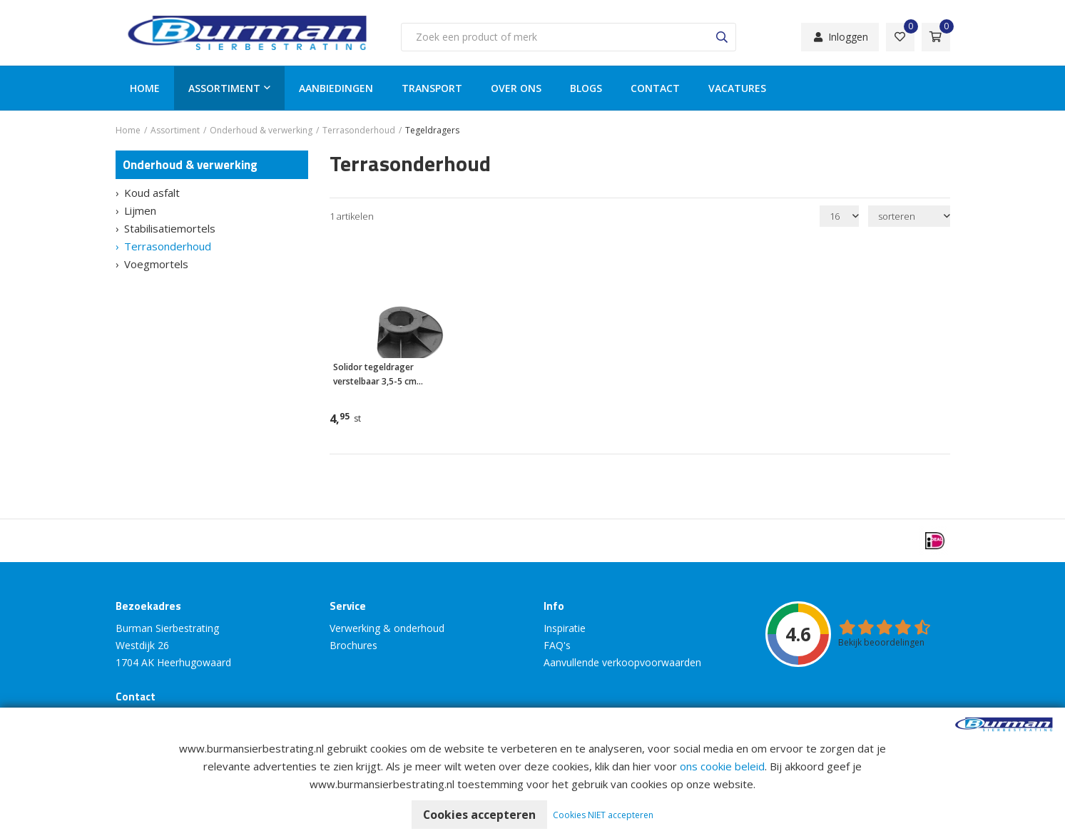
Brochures (353, 645)
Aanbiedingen (336, 88)
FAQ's (557, 645)
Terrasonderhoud (167, 246)
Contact (655, 88)
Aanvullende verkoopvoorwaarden (622, 662)
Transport (432, 88)
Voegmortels (156, 264)
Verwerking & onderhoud (387, 628)
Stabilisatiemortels (169, 228)
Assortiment (224, 88)
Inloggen (840, 37)
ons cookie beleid (722, 766)
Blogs (586, 88)
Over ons (516, 88)
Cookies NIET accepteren (604, 815)
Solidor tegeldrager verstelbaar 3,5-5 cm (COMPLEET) (375, 375)
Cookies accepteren (479, 814)
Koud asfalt (152, 192)
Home (145, 88)
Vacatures (737, 88)
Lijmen (140, 210)
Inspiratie (565, 628)
